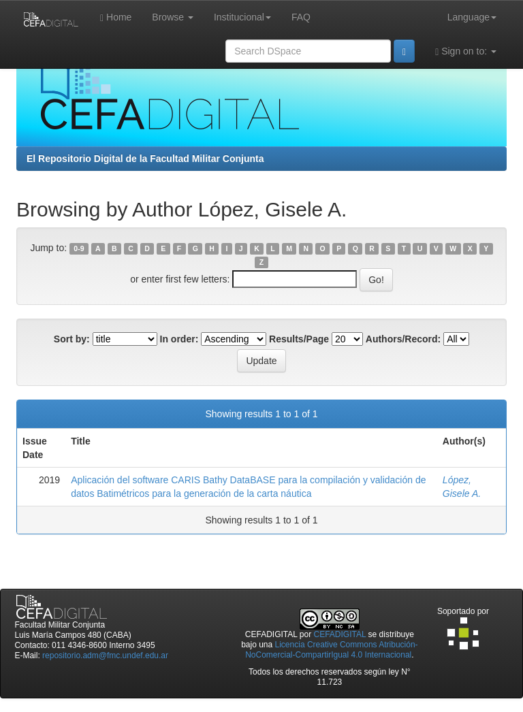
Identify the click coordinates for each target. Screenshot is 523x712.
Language (471, 17)
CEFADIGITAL (340, 634)
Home (115, 17)
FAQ (301, 17)
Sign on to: (465, 51)
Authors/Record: (403, 339)
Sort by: (72, 339)
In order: (179, 339)
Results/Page (299, 339)
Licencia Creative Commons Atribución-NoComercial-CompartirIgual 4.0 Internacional (331, 650)
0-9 (79, 248)
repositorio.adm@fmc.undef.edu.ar (105, 655)
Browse (172, 17)
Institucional (242, 17)
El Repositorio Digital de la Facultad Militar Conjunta (145, 158)
